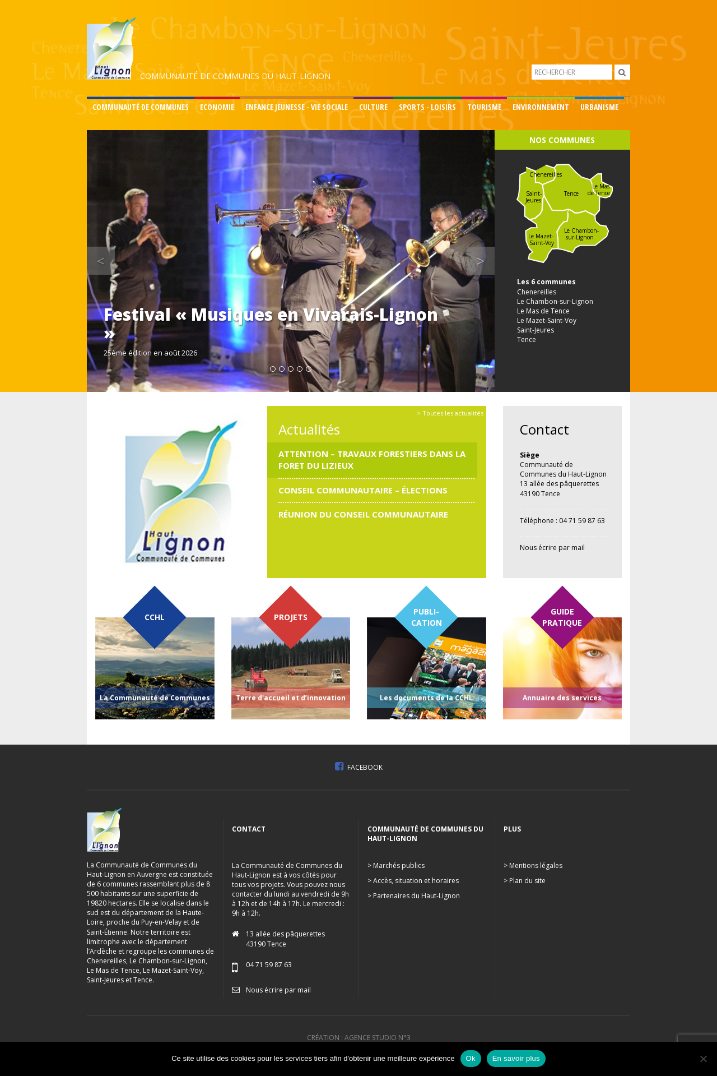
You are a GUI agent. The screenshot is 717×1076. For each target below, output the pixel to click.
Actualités (309, 429)
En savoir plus (516, 1058)
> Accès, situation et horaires (413, 880)
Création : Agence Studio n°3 (359, 1037)
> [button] (486, 260)
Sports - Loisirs (427, 106)
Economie (217, 106)
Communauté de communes (140, 106)
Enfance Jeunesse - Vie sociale (296, 106)
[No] (703, 1058)
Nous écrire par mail (552, 547)
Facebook (359, 767)
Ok (471, 1058)
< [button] (106, 260)
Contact (544, 429)
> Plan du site (525, 880)
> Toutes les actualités (450, 413)
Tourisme (484, 106)
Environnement (541, 106)
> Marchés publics (396, 865)
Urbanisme (599, 106)
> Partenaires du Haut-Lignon (413, 895)
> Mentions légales (533, 865)
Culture (373, 106)
